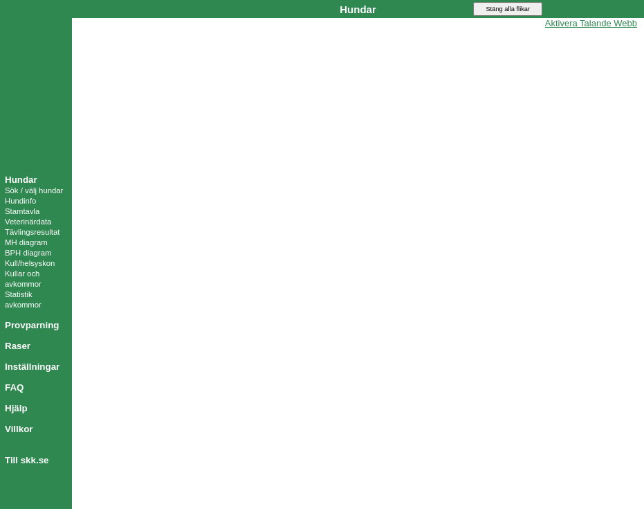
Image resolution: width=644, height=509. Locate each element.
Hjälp (16, 408)
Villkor (19, 429)
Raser (17, 346)
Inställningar (32, 366)
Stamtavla (22, 211)
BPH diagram (28, 253)
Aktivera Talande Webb (591, 23)
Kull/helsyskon (30, 263)
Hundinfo (20, 201)
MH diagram (26, 242)
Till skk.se (26, 460)
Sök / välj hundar (34, 190)
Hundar (21, 180)
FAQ (14, 387)
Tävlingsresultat (32, 232)
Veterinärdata (28, 221)
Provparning (32, 325)
